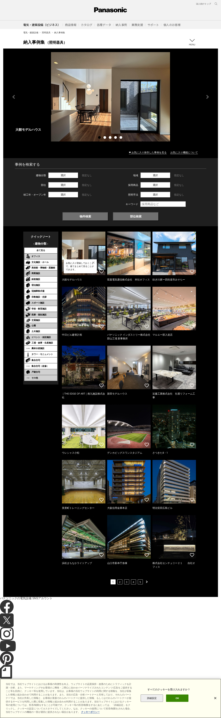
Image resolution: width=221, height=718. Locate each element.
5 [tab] (121, 138)
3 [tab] (110, 138)
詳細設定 (152, 706)
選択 (63, 175)
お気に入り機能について (184, 152)
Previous (13, 96)
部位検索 (136, 216)
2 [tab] (105, 138)
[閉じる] (215, 706)
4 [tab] (116, 138)
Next (207, 96)
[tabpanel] (110, 96)
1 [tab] (100, 138)
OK (177, 706)
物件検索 (85, 216)
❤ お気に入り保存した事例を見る (148, 152)
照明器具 (46, 32)
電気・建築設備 (30, 32)
